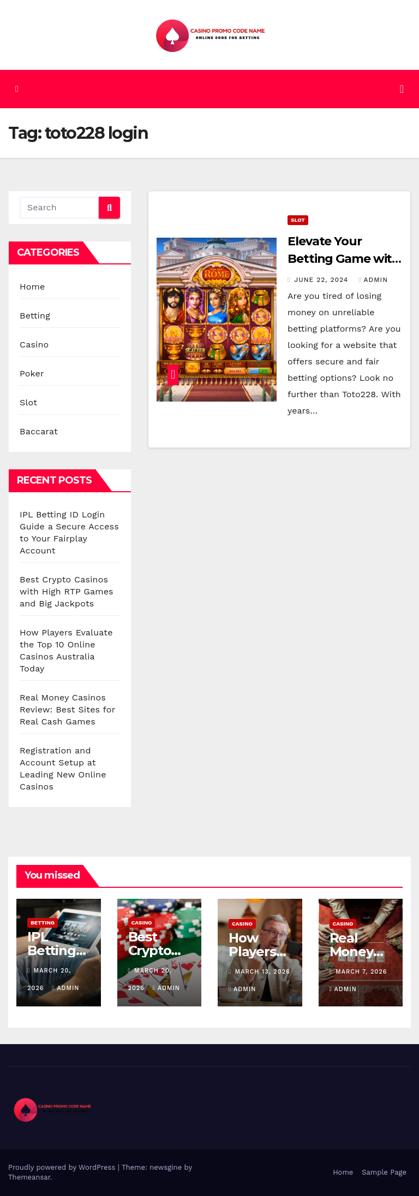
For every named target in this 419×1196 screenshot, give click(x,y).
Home (32, 286)
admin (373, 280)
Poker (32, 373)
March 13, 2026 (262, 971)
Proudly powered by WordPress (63, 1167)
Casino (34, 344)
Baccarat (39, 431)
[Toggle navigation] (402, 89)
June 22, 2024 (322, 280)
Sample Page (384, 1172)
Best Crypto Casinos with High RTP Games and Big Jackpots (66, 591)
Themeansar (29, 1177)
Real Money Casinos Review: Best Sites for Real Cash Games (67, 709)
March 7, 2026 (361, 971)
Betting (35, 315)
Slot (28, 402)
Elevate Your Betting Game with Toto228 (344, 259)
